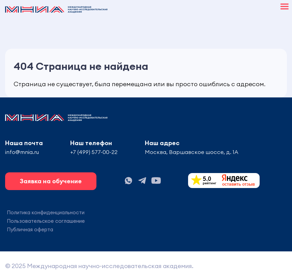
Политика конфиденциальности (45, 212)
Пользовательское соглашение (46, 221)
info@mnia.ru (22, 152)
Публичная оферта (30, 229)
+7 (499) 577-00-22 (94, 152)
